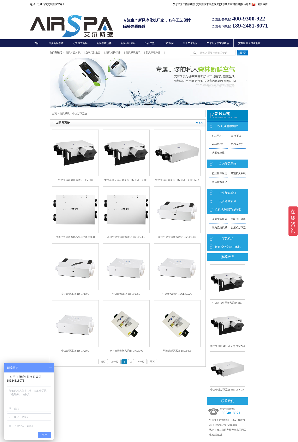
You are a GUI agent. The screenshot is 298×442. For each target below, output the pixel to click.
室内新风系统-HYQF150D (75, 293)
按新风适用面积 (227, 126)
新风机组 (227, 238)
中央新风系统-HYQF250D (126, 293)
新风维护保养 (113, 52)
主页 (54, 113)
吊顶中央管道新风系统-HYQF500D (126, 236)
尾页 (152, 361)
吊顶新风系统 (238, 173)
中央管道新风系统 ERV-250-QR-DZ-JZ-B (177, 180)
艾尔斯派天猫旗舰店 (184, 4)
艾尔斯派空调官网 (230, 4)
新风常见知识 (73, 52)
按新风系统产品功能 (228, 209)
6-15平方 (217, 135)
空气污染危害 (92, 52)
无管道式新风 (227, 201)
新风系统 (65, 113)
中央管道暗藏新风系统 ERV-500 (75, 180)
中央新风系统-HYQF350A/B (177, 293)
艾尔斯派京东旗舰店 (207, 4)
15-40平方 (236, 135)
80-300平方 (237, 144)
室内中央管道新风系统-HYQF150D (177, 236)
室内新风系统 (227, 163)
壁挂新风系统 (219, 173)
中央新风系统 (79, 113)
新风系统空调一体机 (228, 247)
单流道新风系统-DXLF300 (177, 350)
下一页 (140, 361)
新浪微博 (263, 4)
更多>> (200, 122)
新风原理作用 (153, 52)
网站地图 (246, 4)
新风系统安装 (133, 52)
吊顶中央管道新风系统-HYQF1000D (75, 236)
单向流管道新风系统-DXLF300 (126, 350)
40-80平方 (217, 144)
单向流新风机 (238, 219)
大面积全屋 (218, 152)
